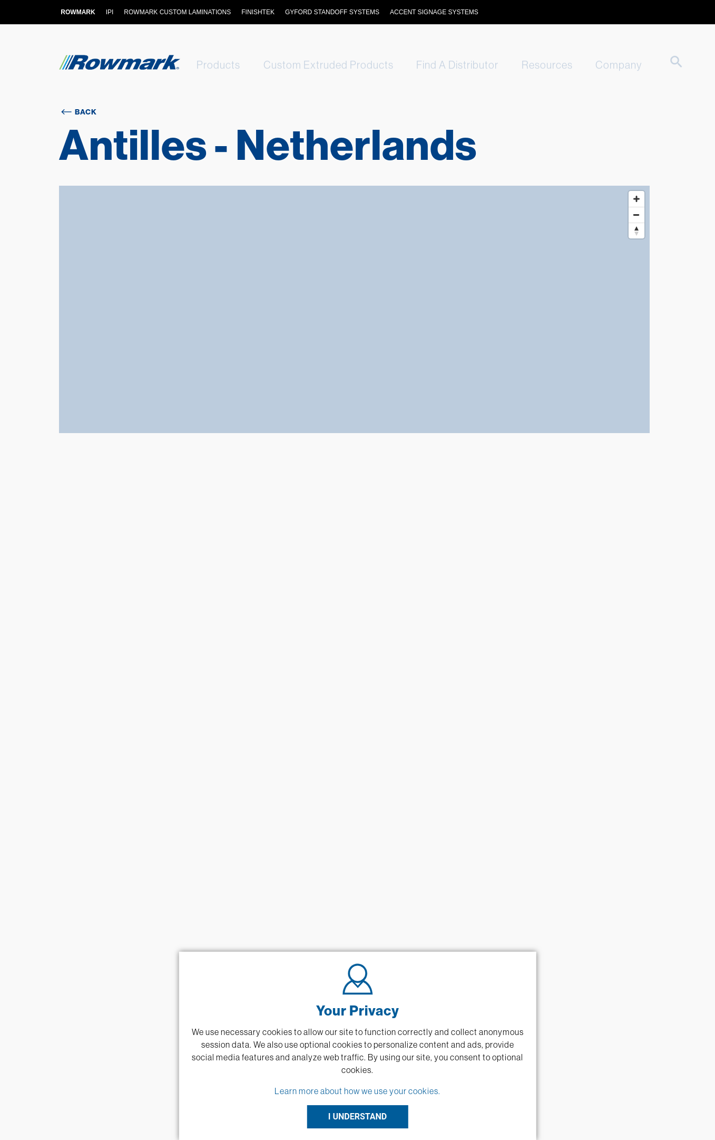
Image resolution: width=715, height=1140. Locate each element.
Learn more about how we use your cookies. (357, 1091)
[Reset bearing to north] (636, 230)
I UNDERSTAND (357, 1117)
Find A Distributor (448, 64)
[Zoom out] (636, 215)
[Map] (354, 309)
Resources (534, 64)
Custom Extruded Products (322, 64)
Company (603, 64)
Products (215, 64)
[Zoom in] (636, 199)
